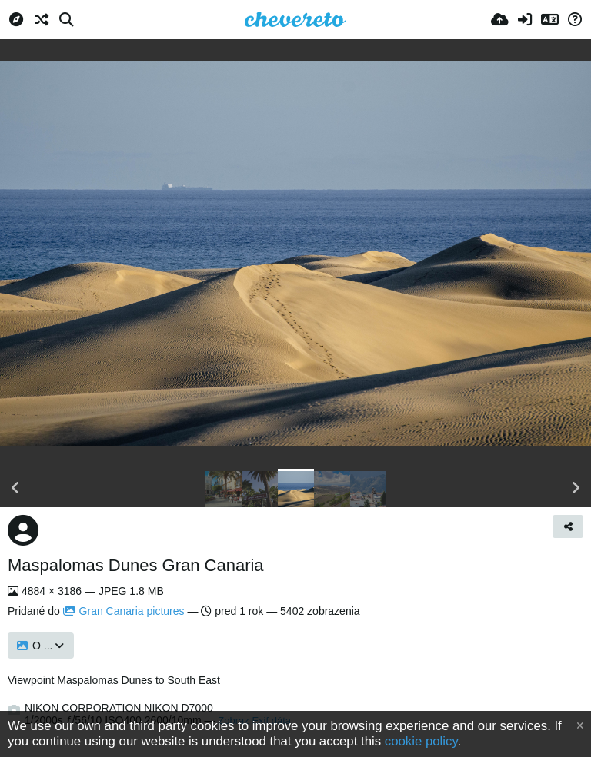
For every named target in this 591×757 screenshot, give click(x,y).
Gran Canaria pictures (124, 611)
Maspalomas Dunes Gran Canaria (136, 565)
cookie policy (421, 741)
